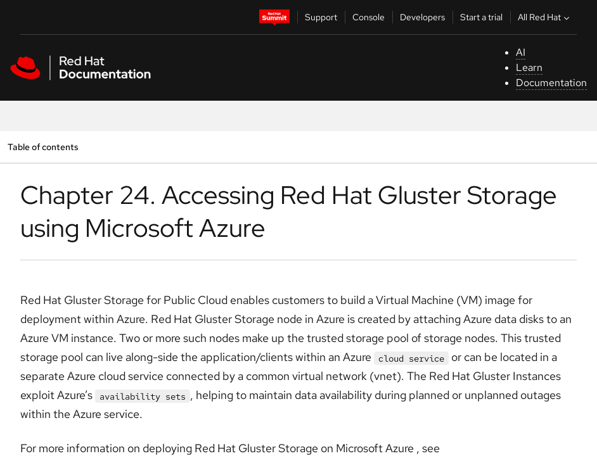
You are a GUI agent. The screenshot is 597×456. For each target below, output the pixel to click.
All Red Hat (545, 17)
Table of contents (43, 147)
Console (368, 17)
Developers (422, 17)
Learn (529, 67)
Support (321, 17)
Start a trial (481, 17)
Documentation (551, 82)
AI (520, 52)
